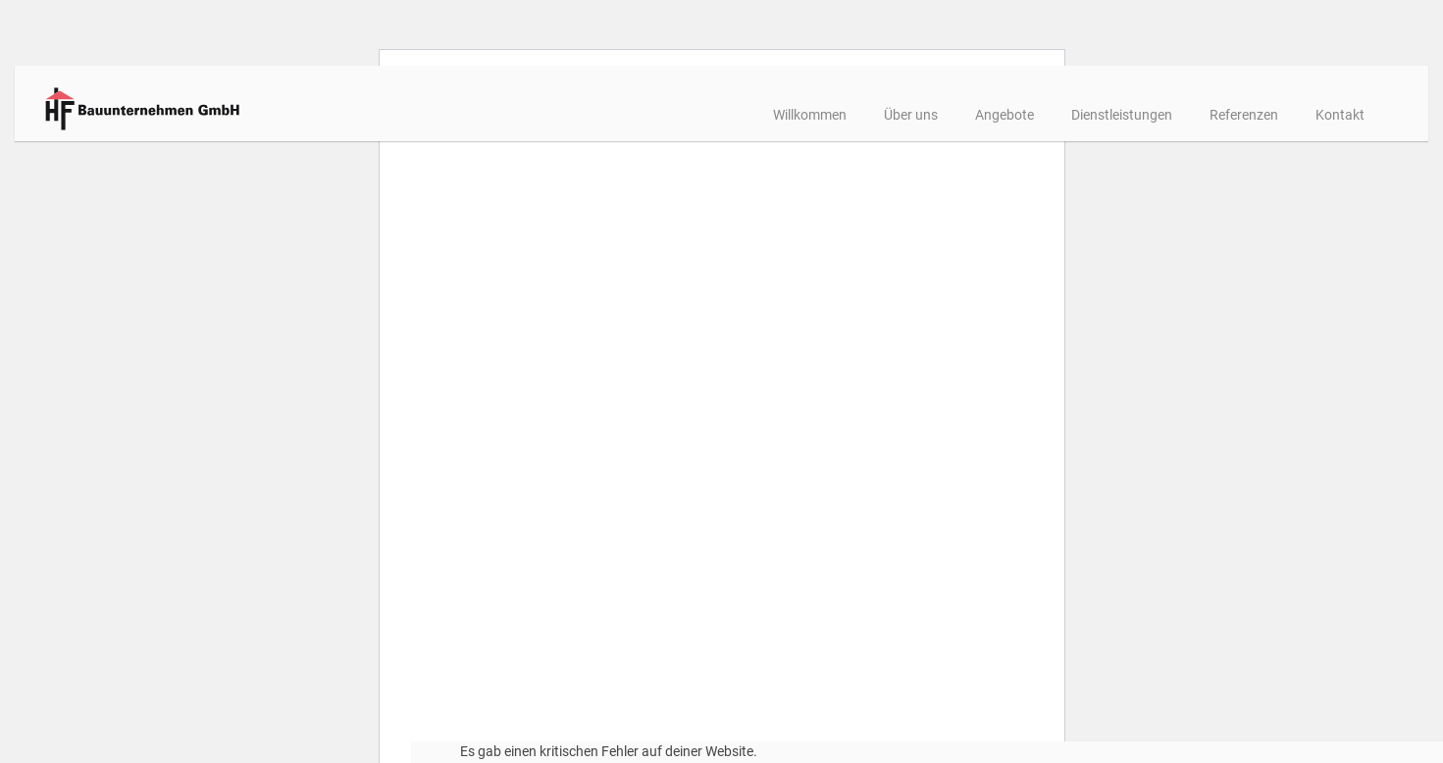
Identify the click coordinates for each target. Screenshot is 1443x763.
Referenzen (1176, 115)
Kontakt (1272, 115)
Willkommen (742, 115)
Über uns (843, 115)
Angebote (936, 115)
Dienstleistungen (1054, 115)
